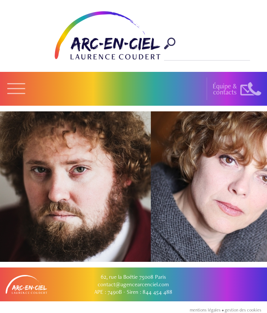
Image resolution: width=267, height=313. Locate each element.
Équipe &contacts (225, 89)
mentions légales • (207, 310)
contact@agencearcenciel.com (133, 284)
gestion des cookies (243, 310)
